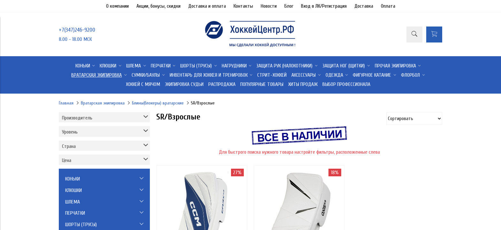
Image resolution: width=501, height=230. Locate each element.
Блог (288, 6)
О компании (117, 6)
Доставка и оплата (207, 6)
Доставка (363, 6)
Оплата (388, 6)
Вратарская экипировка (103, 103)
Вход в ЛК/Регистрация (324, 6)
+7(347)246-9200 (77, 30)
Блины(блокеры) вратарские (158, 103)
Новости (269, 6)
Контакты (243, 6)
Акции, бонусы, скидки (158, 6)
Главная (66, 103)
